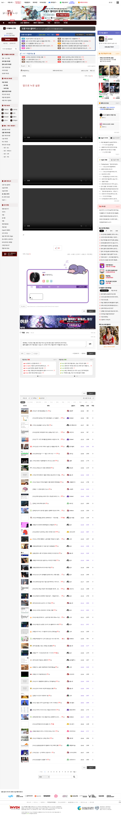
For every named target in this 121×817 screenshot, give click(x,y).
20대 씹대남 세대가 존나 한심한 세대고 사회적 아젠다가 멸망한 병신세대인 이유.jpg (57, 496)
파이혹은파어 (73, 425)
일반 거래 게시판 (6, 135)
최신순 (32, 332)
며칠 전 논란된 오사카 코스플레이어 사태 (46, 624)
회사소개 (29, 802)
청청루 (71, 411)
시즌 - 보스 (5, 148)
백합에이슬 (72, 745)
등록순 (27, 332)
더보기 (51, 281)
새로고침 (93, 332)
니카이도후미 (73, 752)
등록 (90, 344)
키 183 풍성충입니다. (40, 411)
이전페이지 (76, 353)
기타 (92, 402)
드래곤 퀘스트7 (5, 245)
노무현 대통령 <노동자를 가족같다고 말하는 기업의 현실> (50, 539)
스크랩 (72, 254)
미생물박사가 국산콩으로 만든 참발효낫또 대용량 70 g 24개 (109, 213)
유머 (45, 402)
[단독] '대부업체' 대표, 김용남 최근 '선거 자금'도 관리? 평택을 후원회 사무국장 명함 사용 (59, 432)
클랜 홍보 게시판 (6, 129)
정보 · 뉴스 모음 (6, 58)
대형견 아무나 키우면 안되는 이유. (44, 731)
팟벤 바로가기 (5, 209)
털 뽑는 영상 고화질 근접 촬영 (43, 645)
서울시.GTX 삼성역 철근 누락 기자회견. (45, 702)
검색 (16, 48)
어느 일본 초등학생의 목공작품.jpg (44, 667)
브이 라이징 (5, 233)
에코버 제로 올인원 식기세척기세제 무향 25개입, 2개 (109, 219)
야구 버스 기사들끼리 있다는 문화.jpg (45, 631)
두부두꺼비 (72, 731)
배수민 (71, 503)
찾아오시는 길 (84, 802)
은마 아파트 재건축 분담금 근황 (43, 688)
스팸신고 (83, 254)
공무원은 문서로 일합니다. (42, 724)
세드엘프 (71, 702)
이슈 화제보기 (89, 34)
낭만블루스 (72, 660)
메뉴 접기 (81, 287)
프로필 (40, 287)
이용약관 (42, 802)
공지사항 (92, 802)
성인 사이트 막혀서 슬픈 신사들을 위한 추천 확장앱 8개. (50, 446)
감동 (86, 402)
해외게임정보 (5, 224)
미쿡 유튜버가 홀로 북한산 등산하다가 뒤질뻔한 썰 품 (49, 475)
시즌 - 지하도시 (6, 151)
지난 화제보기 (80, 34)
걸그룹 (3, 218)
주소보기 (23, 66)
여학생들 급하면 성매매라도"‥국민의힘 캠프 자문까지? (50, 517)
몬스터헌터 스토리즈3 (7, 239)
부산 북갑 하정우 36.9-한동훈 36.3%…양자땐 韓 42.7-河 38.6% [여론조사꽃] (55, 589)
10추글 (34, 398)
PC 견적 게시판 (6, 197)
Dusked (71, 418)
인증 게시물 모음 (6, 67)
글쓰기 (91, 393)
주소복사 (23, 306)
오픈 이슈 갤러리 (6, 185)
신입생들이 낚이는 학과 (41, 425)
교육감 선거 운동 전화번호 (42, 468)
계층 (80, 402)
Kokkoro (71, 510)
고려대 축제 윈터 (39, 503)
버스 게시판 (5, 141)
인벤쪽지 (43, 281)
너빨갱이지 (72, 482)
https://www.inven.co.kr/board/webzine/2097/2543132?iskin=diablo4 (43, 306)
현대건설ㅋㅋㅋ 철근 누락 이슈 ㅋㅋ (44, 453)
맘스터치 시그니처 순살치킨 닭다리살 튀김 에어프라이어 (109, 210)
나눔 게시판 (5, 138)
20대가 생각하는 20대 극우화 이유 (44, 532)
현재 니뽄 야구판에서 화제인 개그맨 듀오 (46, 553)
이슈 (30, 402)
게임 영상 (4, 227)
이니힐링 (47, 281)
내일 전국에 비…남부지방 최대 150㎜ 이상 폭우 (47, 617)
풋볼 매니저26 (5, 248)
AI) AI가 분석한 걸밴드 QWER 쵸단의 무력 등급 (47, 510)
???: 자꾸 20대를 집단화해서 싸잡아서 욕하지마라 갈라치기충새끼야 (53, 439)
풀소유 (71, 475)
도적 (14, 113)
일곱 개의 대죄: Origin (7, 236)
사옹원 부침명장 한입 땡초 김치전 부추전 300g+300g (109, 216)
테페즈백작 (72, 710)
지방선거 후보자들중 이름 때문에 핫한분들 (46, 482)
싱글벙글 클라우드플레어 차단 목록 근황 (45, 745)
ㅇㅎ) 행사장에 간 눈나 (41, 489)
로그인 (110, 2)
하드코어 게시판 (6, 94)
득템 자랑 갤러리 (6, 97)
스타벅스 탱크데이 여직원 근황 (43, 610)
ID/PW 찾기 (13, 43)
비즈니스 (36, 802)
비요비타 (71, 674)
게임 (63, 402)
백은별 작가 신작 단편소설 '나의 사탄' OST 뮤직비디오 (49, 638)
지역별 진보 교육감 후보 (41, 738)
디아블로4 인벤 (11, 28)
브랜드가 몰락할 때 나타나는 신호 (44, 460)
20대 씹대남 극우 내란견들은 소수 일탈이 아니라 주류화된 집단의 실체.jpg (55, 418)
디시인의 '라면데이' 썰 (40, 695)
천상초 (71, 468)
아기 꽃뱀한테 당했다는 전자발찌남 (44, 681)
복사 (29, 66)
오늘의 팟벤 (5, 191)
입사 (70, 524)
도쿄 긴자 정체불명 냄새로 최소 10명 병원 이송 (47, 574)
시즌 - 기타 (5, 157)
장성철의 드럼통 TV (40, 759)
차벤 (3, 215)
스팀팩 (71, 489)
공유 (68, 254)
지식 (68, 402)
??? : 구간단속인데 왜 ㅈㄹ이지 (43, 653)
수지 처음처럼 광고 (40, 674)
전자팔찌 (71, 446)
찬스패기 (71, 724)
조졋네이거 (72, 759)
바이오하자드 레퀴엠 (7, 242)
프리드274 (72, 532)
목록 (86, 76)
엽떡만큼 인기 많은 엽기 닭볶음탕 (44, 546)
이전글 (35, 353)
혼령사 (14, 117)
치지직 (3, 212)
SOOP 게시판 (5, 73)
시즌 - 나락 (5, 154)
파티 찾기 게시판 (6, 144)
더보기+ (55, 359)
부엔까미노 (25, 70)
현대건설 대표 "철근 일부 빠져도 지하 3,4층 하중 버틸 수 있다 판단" (53, 581)
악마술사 (15, 120)
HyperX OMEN (6, 230)
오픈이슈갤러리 (91, 66)
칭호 (58, 287)
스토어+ (117, 53)
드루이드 (15, 109)
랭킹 (49, 287)
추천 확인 (89, 254)
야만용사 (6, 109)
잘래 (70, 460)
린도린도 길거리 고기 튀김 (42, 603)
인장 (32, 287)
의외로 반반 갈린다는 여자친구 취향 (44, 560)
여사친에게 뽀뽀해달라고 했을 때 (43, 524)
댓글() (90, 76)
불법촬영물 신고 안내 (73, 802)
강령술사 (6, 113)
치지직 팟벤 (5, 70)
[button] (37, 376)
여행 (3, 221)
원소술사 (6, 117)
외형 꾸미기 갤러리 (6, 100)
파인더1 (71, 432)
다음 (74, 771)
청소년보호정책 (61, 802)
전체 (23, 402)
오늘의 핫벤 (5, 188)
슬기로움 (71, 517)
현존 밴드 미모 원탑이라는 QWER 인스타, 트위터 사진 (49, 717)
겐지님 (71, 453)
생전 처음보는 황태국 (40, 660)
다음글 (28, 353)
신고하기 (77, 254)
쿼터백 (71, 738)
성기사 (5, 120)
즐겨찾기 (42, 398)
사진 (74, 402)
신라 (70, 539)
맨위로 (83, 353)
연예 (38, 402)
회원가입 (5, 43)
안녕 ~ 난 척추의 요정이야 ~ (42, 752)
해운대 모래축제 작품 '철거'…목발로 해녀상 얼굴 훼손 (49, 596)
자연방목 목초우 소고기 (105, 222)
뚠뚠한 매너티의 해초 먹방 (42, 567)
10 (71, 771)
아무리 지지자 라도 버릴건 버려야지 (44, 710)
